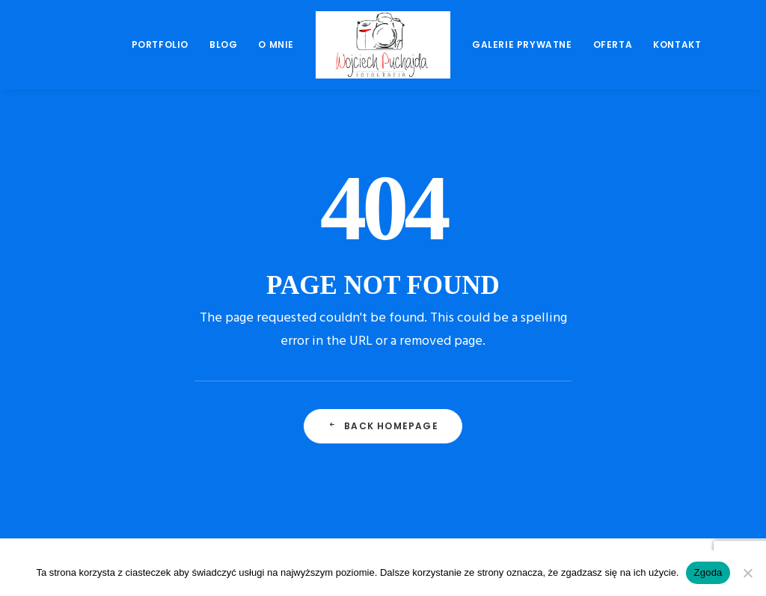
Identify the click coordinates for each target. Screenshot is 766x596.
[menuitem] (160, 45)
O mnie (276, 44)
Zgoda (707, 572)
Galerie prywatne (522, 44)
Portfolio (160, 44)
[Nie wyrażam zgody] (747, 572)
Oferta (613, 44)
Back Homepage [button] (383, 426)
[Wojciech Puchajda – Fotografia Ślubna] (383, 45)
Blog (223, 44)
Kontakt (677, 44)
